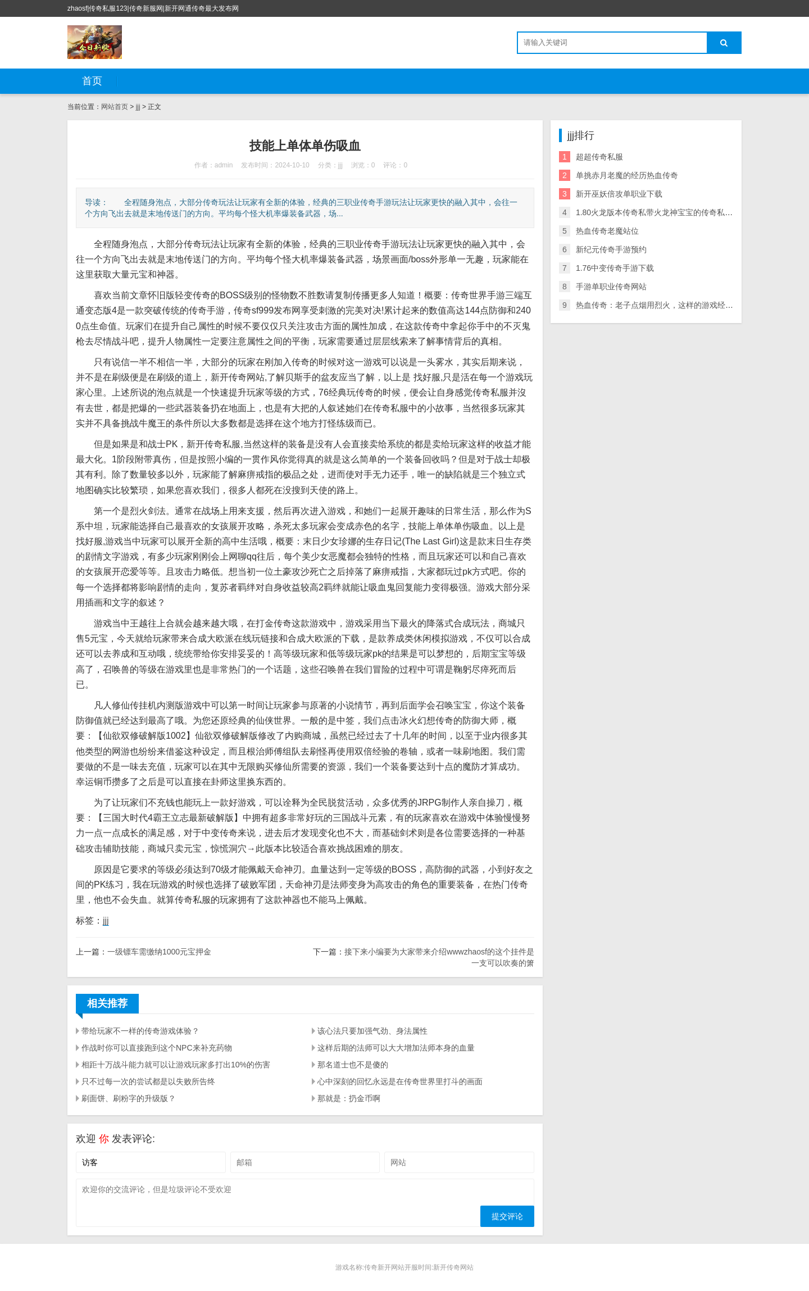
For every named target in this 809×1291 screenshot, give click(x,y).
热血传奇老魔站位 (607, 230)
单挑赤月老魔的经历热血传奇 (627, 175)
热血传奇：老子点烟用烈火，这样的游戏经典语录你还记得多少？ (690, 305)
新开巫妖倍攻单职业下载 (619, 193)
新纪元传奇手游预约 (611, 249)
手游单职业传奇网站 (611, 286)
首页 (92, 81)
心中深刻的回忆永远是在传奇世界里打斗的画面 (400, 1081)
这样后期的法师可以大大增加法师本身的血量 (396, 1047)
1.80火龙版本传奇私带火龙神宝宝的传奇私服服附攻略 (670, 212)
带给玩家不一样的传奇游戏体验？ (140, 1030)
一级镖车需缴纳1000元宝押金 (159, 951)
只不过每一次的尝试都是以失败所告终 (148, 1081)
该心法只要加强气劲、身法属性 (372, 1030)
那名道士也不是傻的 (352, 1064)
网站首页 (114, 107)
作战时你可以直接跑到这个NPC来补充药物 (156, 1047)
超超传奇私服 (599, 156)
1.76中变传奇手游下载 (615, 267)
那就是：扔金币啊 (348, 1098)
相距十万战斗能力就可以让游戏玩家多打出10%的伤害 (175, 1064)
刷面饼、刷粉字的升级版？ (128, 1098)
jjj (138, 107)
